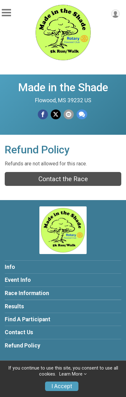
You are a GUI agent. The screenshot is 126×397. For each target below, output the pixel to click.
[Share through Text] (82, 115)
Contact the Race (63, 179)
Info (10, 267)
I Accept (61, 386)
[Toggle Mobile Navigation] (6, 12)
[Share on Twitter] (56, 115)
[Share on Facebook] (43, 115)
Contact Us (19, 332)
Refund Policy (22, 345)
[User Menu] (115, 13)
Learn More (71, 374)
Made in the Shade (63, 87)
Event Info (18, 280)
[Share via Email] (69, 115)
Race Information (27, 293)
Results (14, 306)
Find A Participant (27, 319)
